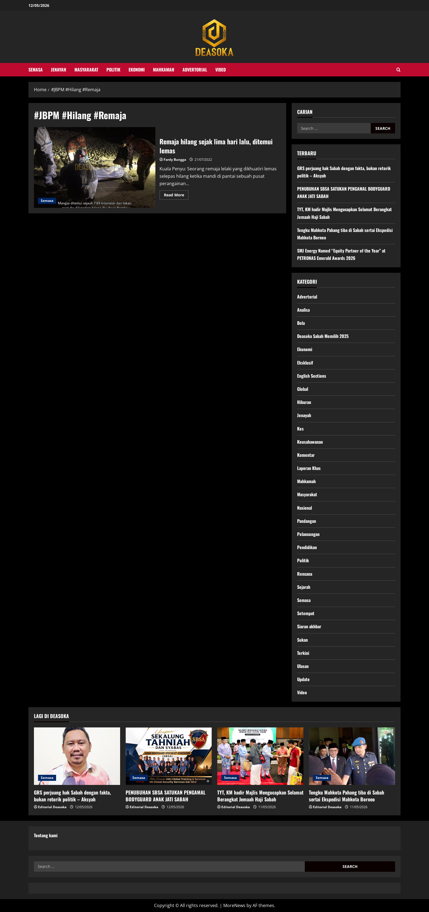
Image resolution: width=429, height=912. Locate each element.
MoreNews (234, 905)
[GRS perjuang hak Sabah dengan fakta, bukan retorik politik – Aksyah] (77, 756)
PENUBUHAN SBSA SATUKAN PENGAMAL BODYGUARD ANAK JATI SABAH (165, 796)
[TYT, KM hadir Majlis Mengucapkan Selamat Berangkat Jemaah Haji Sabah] (260, 756)
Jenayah (58, 69)
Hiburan (304, 402)
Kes (300, 428)
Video (220, 69)
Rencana (304, 573)
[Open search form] (398, 69)
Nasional (304, 507)
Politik (113, 69)
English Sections (311, 375)
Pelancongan (308, 534)
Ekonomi (137, 69)
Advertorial (194, 69)
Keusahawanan (310, 441)
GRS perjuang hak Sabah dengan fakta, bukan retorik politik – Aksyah (72, 796)
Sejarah (303, 587)
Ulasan (303, 666)
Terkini (303, 653)
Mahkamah (163, 69)
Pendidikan (307, 547)
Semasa (35, 69)
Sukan (302, 639)
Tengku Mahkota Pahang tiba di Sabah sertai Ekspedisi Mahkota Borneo (346, 796)
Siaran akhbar (309, 626)
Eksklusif (305, 362)
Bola (301, 323)
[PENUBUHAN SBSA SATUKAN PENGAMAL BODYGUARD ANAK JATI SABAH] (169, 756)
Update (303, 679)
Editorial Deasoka (52, 807)
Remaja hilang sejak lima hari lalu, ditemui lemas (94, 167)
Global (302, 389)
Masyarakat (86, 69)
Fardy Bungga (175, 159)
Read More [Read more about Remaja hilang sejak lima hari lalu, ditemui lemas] (176, 196)
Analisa (303, 309)
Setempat (305, 613)
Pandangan (306, 521)
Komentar (306, 455)
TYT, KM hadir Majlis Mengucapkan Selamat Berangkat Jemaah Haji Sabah (260, 796)
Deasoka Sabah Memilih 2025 (323, 336)
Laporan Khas (309, 468)
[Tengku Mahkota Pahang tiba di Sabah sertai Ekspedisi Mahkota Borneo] (352, 756)
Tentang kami (45, 835)
